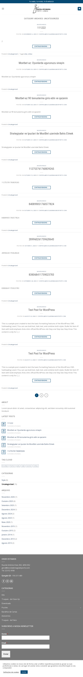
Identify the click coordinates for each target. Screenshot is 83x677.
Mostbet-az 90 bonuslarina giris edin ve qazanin (41, 98)
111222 (41, 27)
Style (4, 480)
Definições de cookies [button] (11, 672)
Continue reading (41, 46)
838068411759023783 (41, 274)
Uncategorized (41, 24)
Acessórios (6, 616)
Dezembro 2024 (8, 509)
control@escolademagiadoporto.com (53, 34)
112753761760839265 (41, 168)
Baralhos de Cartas (9, 612)
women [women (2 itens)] (29, 466)
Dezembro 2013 (8, 539)
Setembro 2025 (8, 505)
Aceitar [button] (24, 672)
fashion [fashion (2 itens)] (12, 466)
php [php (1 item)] (18, 466)
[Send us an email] (11, 581)
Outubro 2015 (7, 530)
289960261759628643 (41, 239)
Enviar (5, 654)
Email (4, 643)
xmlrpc (30, 54)
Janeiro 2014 (7, 534)
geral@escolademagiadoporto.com (16, 568)
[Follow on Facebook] (3, 581)
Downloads (6, 603)
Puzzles (5, 607)
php (26, 54)
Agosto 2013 (7, 543)
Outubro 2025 (7, 501)
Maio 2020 (6, 522)
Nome (5, 634)
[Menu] (3, 8)
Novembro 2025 (8, 497)
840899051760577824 (41, 204)
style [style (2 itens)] (23, 466)
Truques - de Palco (9, 620)
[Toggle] (80, 607)
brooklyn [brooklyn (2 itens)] (5, 466)
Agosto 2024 (7, 514)
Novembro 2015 (8, 526)
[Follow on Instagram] (7, 581)
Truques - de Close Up (11, 599)
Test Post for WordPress (41, 309)
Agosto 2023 (7, 518)
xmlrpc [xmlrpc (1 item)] (36, 466)
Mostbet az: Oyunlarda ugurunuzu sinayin (41, 63)
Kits (3, 595)
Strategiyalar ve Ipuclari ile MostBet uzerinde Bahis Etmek (41, 133)
